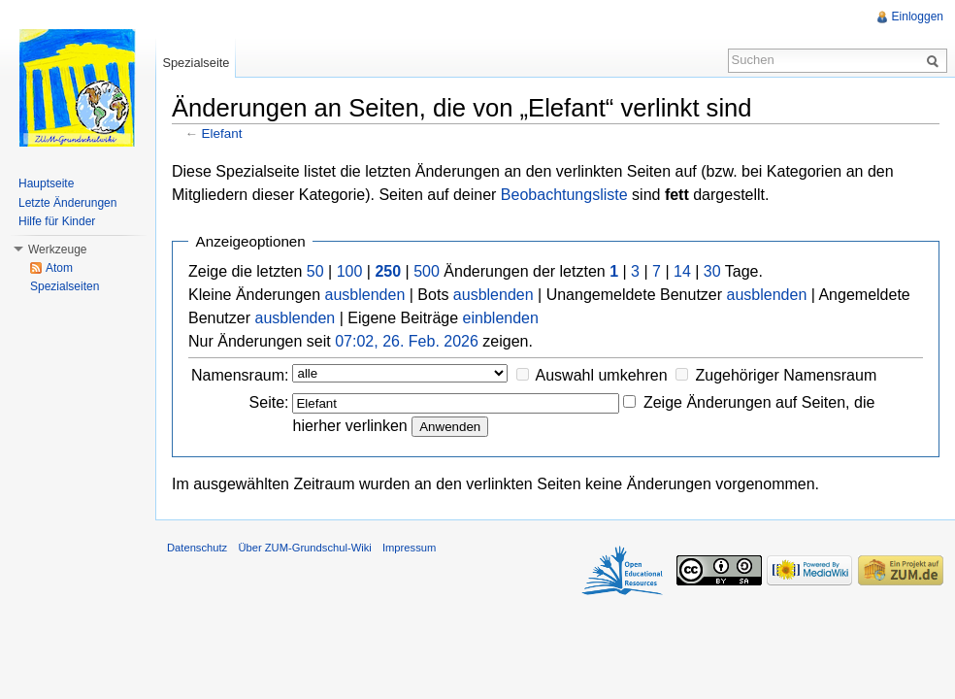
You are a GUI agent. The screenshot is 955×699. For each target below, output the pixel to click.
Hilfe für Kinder (56, 221)
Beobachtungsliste (564, 194)
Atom (59, 268)
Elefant (222, 133)
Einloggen (917, 16)
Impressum (409, 547)
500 (426, 271)
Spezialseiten (64, 286)
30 (712, 271)
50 (315, 271)
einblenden (501, 318)
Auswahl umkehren (602, 375)
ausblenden (365, 294)
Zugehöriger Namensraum (785, 375)
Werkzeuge (57, 249)
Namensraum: (239, 375)
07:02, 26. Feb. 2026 (406, 341)
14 (682, 271)
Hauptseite (46, 183)
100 (350, 271)
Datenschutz (197, 547)
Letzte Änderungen (67, 203)
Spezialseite (195, 62)
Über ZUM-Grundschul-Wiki (304, 547)
